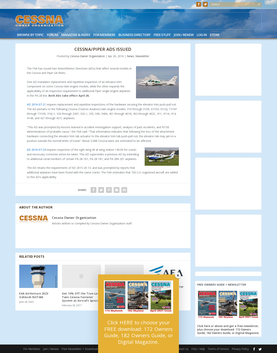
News (130, 56)
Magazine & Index (75, 35)
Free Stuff (162, 35)
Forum (52, 35)
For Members (104, 35)
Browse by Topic (30, 35)
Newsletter (142, 56)
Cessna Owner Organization (87, 56)
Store (214, 35)
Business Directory (134, 35)
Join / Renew (184, 35)
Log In (202, 35)
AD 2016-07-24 (36, 149)
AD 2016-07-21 (36, 104)
